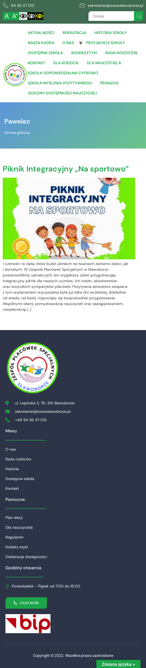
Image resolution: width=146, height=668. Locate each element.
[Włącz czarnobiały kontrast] (31, 16)
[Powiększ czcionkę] (15, 16)
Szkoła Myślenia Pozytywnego (60, 83)
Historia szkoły (110, 32)
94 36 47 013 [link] (22, 5)
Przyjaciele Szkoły (105, 42)
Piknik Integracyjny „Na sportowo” (66, 169)
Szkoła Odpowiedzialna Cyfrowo (63, 72)
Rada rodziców (121, 52)
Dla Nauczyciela (104, 62)
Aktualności (41, 32)
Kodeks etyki (84, 52)
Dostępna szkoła (45, 52)
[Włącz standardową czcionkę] (7, 16)
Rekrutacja (74, 32)
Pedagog (109, 83)
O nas (68, 42)
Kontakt (36, 62)
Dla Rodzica (66, 62)
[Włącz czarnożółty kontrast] (39, 16)
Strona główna (17, 132)
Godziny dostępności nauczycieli (62, 93)
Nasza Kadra (41, 42)
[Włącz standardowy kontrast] (23, 16)
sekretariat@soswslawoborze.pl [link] (115, 5)
